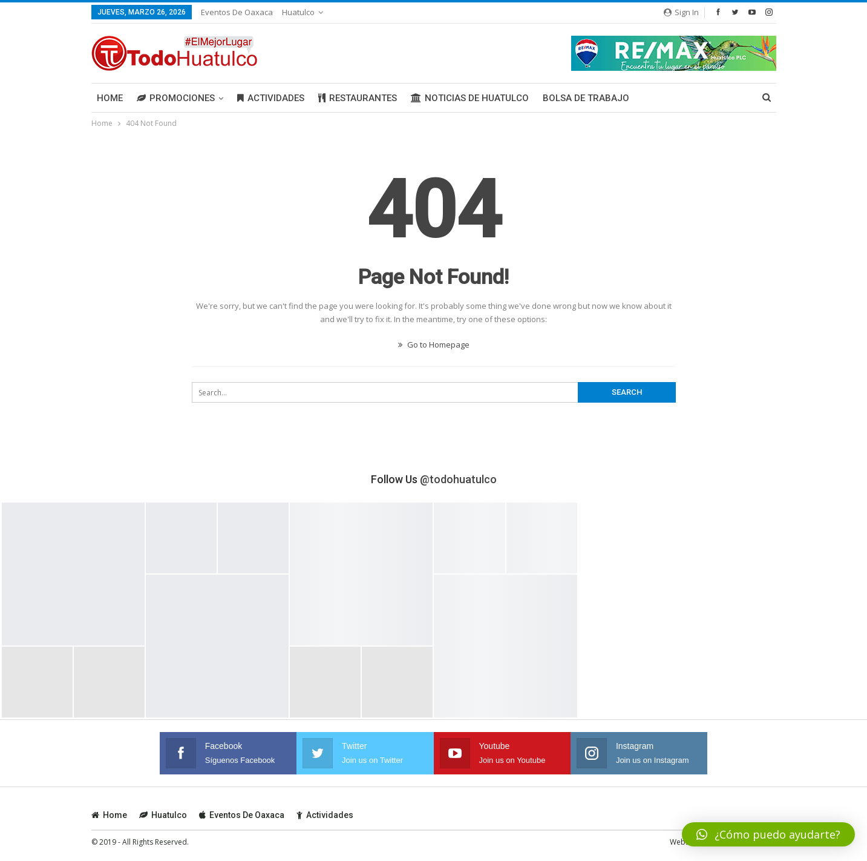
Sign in (681, 12)
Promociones (176, 98)
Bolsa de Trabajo (586, 98)
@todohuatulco (458, 479)
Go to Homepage (433, 344)
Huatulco (298, 12)
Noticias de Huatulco (470, 98)
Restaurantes (357, 98)
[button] (768, 834)
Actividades (270, 98)
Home (110, 98)
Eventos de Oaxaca (237, 12)
